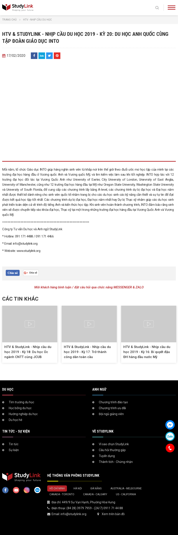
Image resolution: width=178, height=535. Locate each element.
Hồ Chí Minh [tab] (57, 488)
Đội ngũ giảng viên (111, 414)
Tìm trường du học (21, 402)
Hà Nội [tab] (77, 488)
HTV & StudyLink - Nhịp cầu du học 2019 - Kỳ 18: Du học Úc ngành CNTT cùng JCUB (27, 352)
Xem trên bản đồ (113, 514)
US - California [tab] (126, 494)
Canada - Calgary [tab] (95, 494)
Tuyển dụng (107, 456)
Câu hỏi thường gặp (112, 450)
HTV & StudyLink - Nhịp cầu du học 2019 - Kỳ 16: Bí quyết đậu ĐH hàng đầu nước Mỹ (146, 352)
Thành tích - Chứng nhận (116, 462)
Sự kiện (14, 450)
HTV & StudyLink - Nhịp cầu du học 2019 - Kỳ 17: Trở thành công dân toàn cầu (87, 352)
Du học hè (15, 420)
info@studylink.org (73, 514)
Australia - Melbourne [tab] (126, 488)
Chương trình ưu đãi (112, 408)
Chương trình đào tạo (113, 402)
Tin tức (13, 444)
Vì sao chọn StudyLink (114, 444)
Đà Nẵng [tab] (96, 488)
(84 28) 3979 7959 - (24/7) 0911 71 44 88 (94, 508)
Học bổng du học (20, 408)
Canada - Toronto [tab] (61, 494)
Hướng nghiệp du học (23, 414)
